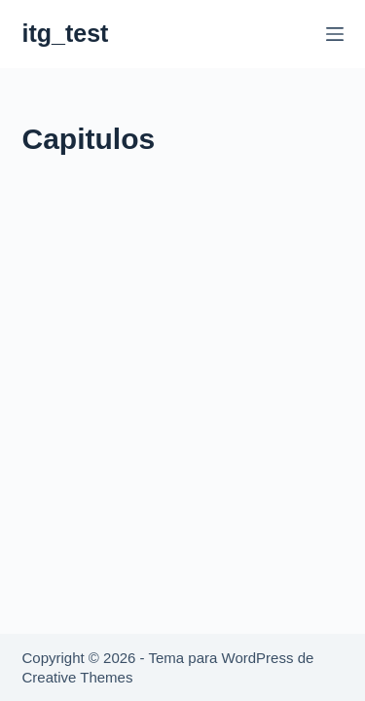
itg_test (65, 33)
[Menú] (335, 34)
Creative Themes (77, 677)
